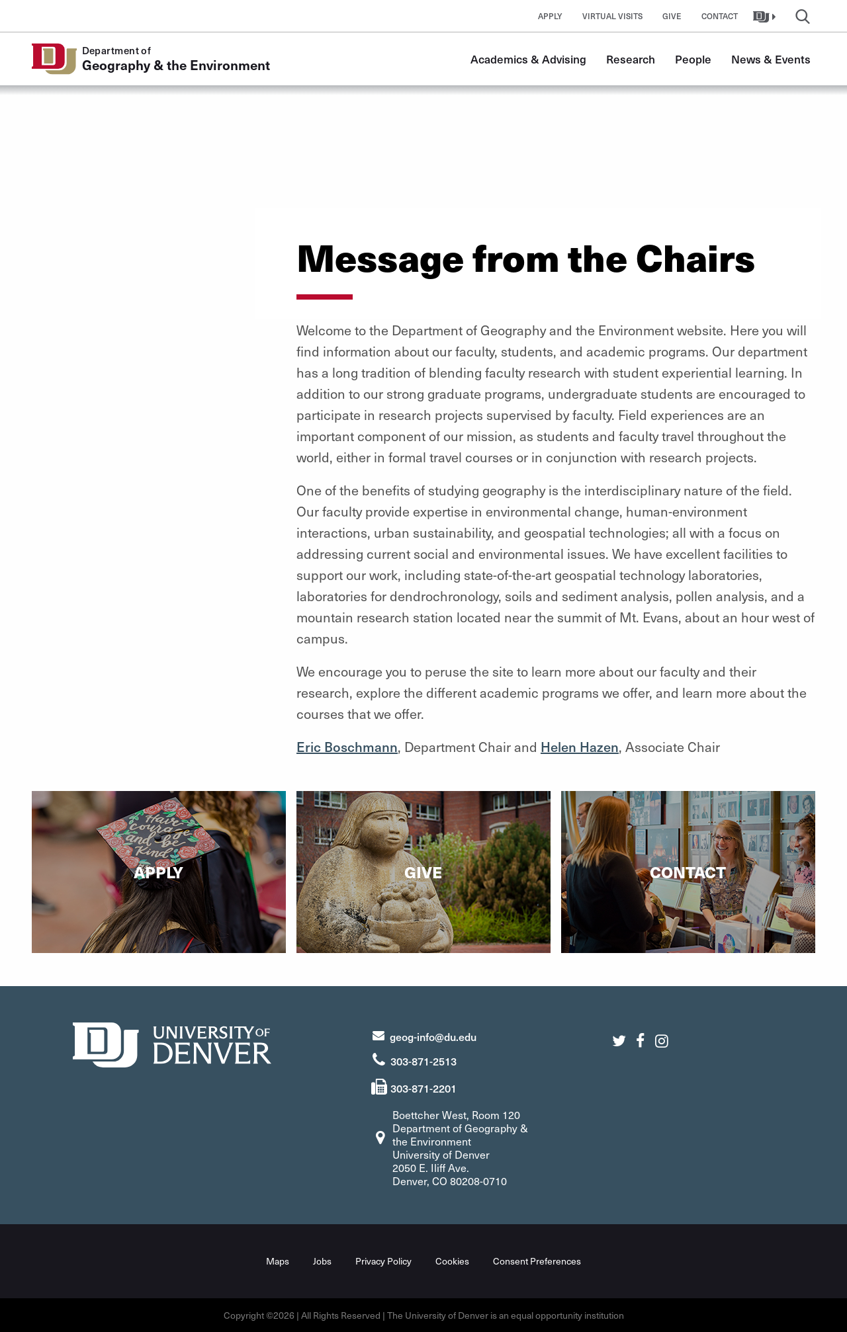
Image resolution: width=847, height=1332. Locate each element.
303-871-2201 (423, 1088)
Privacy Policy (383, 1261)
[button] (766, 16)
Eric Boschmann (347, 746)
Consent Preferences (537, 1261)
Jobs (322, 1261)
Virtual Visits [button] (612, 16)
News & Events (771, 59)
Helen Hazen (580, 746)
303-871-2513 (423, 1061)
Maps (277, 1261)
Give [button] (672, 16)
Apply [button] (550, 16)
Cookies (452, 1261)
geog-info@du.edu (433, 1036)
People (693, 59)
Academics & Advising (528, 59)
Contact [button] (719, 16)
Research (630, 59)
